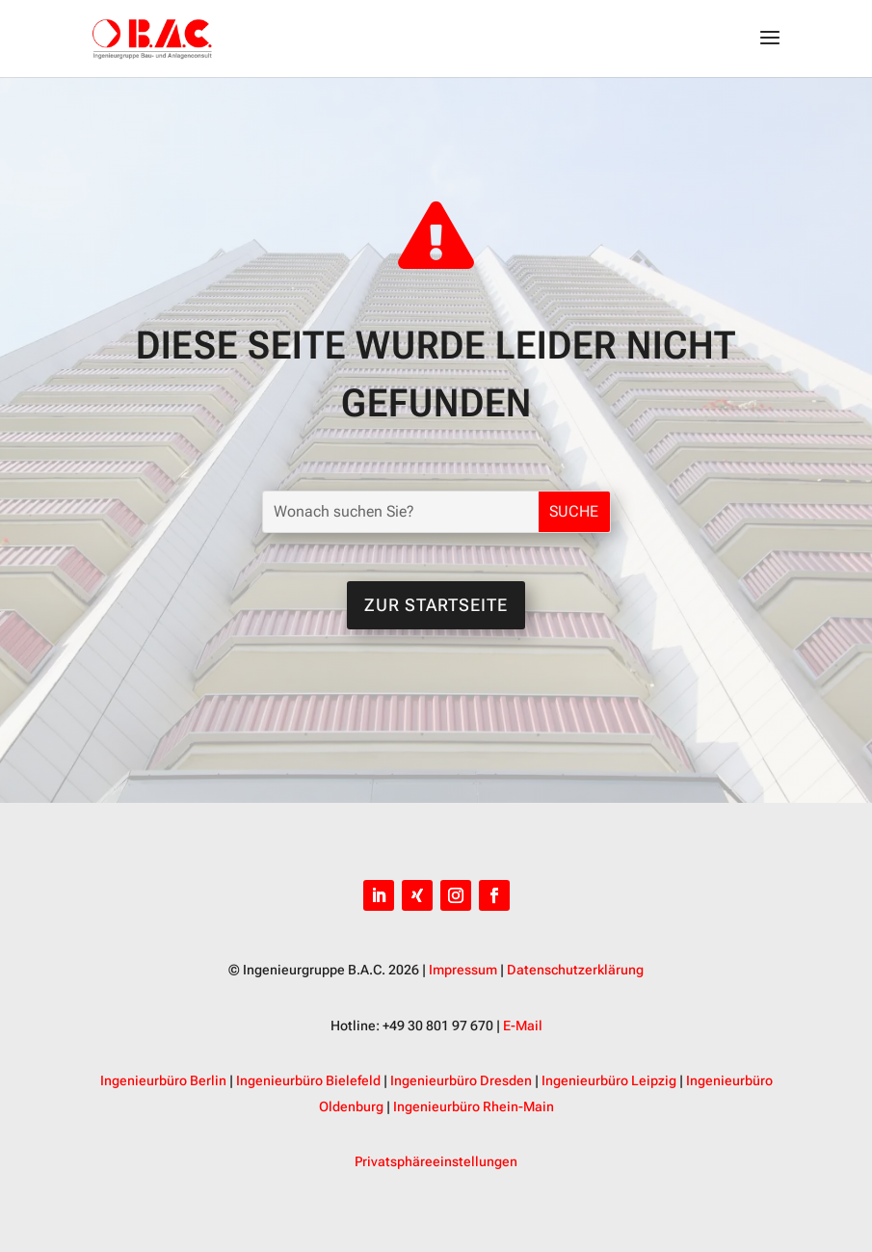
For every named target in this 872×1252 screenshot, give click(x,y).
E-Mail (522, 1025)
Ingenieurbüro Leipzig (609, 1080)
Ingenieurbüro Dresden (461, 1080)
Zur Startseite (436, 605)
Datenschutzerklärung (575, 969)
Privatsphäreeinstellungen (436, 1161)
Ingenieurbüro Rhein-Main (473, 1106)
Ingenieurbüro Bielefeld (308, 1080)
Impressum (463, 969)
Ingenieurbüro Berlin (163, 1080)
